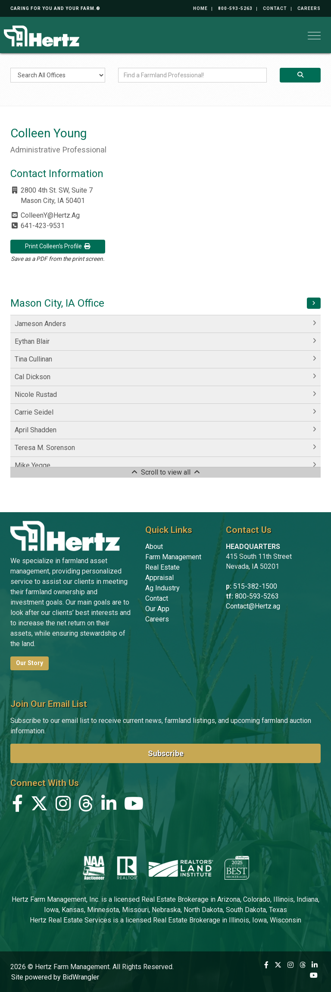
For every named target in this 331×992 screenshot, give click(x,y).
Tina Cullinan (33, 359)
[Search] (300, 75)
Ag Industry (162, 588)
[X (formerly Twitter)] (39, 806)
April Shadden (35, 430)
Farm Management (173, 557)
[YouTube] (134, 806)
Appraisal (159, 578)
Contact (275, 8)
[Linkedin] (108, 806)
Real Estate (162, 567)
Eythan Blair (32, 341)
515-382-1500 (255, 586)
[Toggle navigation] (314, 35)
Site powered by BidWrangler (55, 977)
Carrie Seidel (34, 412)
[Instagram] (63, 806)
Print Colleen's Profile (58, 246)
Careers (309, 8)
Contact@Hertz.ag (253, 606)
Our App (157, 609)
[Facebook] (17, 806)
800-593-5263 (235, 8)
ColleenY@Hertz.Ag (50, 215)
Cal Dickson (32, 377)
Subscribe (166, 753)
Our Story (29, 662)
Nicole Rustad (36, 394)
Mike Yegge (32, 465)
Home (200, 8)
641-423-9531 (43, 226)
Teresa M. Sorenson (45, 448)
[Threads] (86, 806)
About (154, 546)
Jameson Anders (40, 324)
